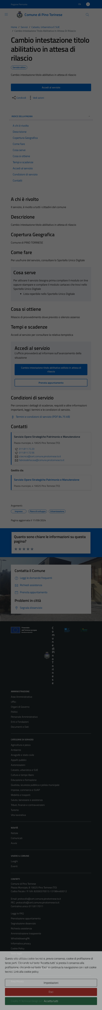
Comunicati (16, 838)
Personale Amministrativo (24, 717)
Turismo (15, 810)
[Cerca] (87, 14)
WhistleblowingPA (20, 938)
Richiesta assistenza (21, 928)
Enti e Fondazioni (20, 722)
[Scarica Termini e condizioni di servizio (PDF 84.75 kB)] (40, 417)
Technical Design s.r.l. (32, 1001)
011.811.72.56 (24, 452)
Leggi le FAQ (17, 913)
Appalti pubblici (18, 760)
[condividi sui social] (19, 97)
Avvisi (14, 843)
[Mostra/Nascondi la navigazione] (6, 14)
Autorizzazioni (18, 765)
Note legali (16, 953)
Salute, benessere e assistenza (27, 800)
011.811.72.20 (24, 449)
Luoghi (14, 861)
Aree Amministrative (21, 697)
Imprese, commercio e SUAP (25, 790)
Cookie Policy (17, 948)
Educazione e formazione (24, 780)
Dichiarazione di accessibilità (25, 958)
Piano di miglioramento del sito (27, 963)
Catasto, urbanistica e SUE (24, 770)
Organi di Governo (20, 707)
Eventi (14, 866)
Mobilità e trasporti (20, 795)
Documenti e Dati (20, 727)
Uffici (13, 702)
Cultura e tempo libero (22, 775)
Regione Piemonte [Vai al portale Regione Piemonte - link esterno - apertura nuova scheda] (19, 4)
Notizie (14, 833)
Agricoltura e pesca (20, 745)
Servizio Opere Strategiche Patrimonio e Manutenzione (46, 480)
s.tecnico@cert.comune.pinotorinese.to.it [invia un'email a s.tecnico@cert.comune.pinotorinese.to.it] (37, 456)
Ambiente (16, 750)
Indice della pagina (51, 116)
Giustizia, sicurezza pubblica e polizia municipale (35, 785)
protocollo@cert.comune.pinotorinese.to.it (39, 899)
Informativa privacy (21, 943)
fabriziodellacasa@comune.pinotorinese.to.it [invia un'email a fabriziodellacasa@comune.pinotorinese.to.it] (39, 460)
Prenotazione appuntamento (26, 918)
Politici (14, 712)
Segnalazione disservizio (23, 923)
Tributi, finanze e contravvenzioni (28, 805)
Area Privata (17, 981)
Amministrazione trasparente (26, 933)
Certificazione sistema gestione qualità (31, 968)
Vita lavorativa (18, 815)
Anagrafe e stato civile (22, 755)
